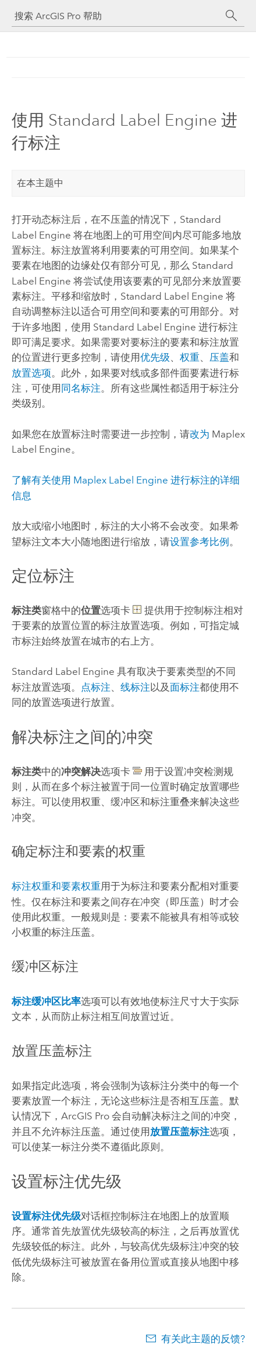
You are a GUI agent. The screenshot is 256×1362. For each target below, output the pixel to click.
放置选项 (31, 373)
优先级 (155, 357)
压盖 (219, 357)
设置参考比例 (199, 541)
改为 (199, 434)
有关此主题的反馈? (203, 1339)
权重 (190, 357)
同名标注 (81, 388)
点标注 (96, 687)
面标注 (185, 687)
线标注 (135, 687)
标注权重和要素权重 (56, 886)
